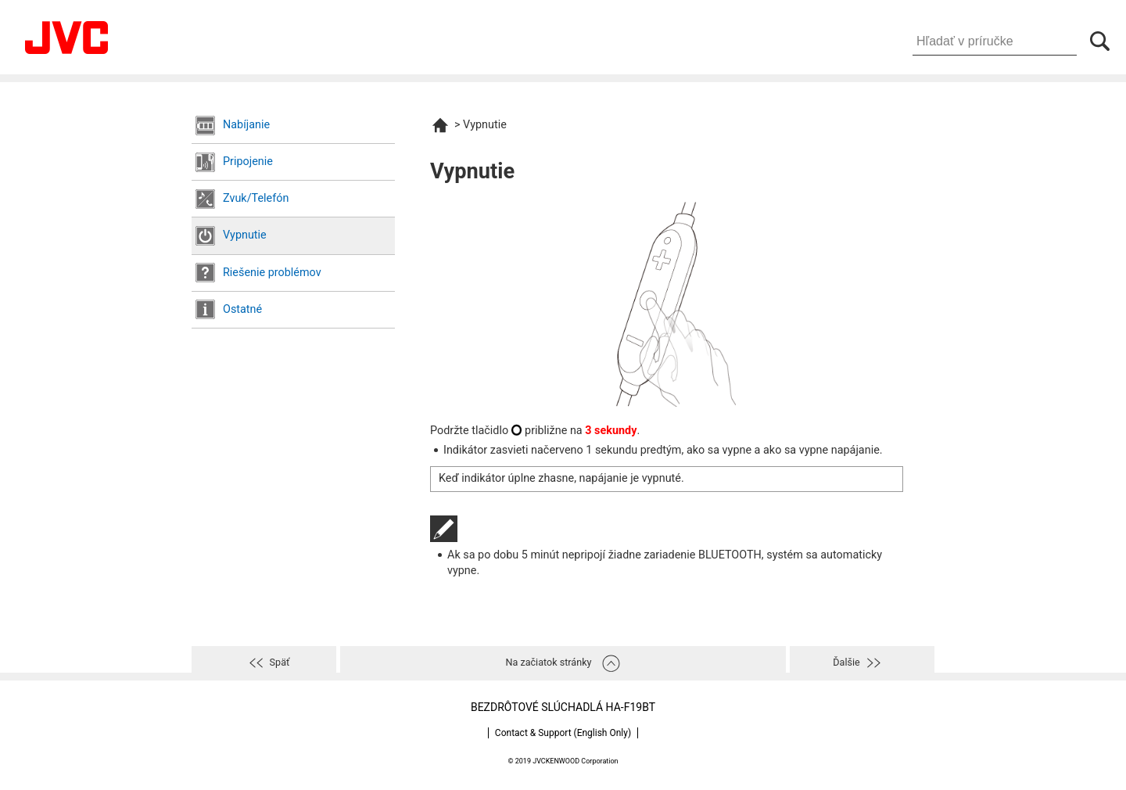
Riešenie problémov (272, 272)
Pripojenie (248, 161)
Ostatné (242, 309)
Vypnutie (245, 235)
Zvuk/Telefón (256, 198)
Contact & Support (563, 732)
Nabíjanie (246, 124)
